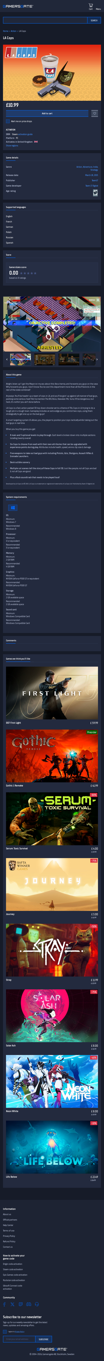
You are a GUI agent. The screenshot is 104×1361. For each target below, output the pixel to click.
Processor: (11, 534)
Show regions (12, 145)
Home (5, 31)
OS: (7, 515)
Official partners (10, 1219)
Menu (98, 9)
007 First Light (13, 722)
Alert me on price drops (21, 121)
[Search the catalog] (45, 20)
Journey (10, 914)
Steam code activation (13, 1269)
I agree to (16, 1332)
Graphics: (10, 571)
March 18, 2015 (91, 175)
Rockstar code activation (14, 1280)
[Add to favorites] (94, 113)
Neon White (12, 1111)
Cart (91, 9)
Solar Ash (11, 1045)
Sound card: (11, 609)
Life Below (11, 1176)
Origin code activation (12, 1263)
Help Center (8, 1225)
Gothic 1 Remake (14, 785)
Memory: (10, 553)
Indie (95, 166)
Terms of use (8, 1230)
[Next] (97, 359)
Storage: (10, 590)
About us (7, 1214)
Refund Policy (9, 1241)
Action (13, 31)
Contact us (8, 1246)
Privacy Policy (9, 1236)
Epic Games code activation (15, 1274)
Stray (8, 980)
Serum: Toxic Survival (17, 848)
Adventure (87, 166)
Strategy (94, 169)
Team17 (95, 180)
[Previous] (6, 359)
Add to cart (47, 113)
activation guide (25, 134)
